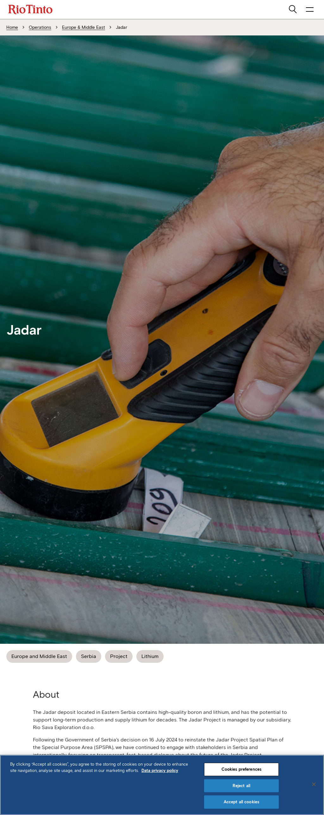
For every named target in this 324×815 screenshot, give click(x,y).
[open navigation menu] (309, 9)
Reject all (241, 785)
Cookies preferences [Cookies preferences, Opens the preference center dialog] (241, 769)
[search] (293, 9)
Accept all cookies (241, 801)
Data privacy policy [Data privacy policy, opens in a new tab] (159, 770)
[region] (162, 785)
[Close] (314, 784)
